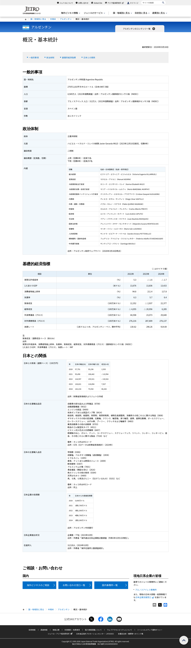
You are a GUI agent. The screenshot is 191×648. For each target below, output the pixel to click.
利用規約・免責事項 (72, 630)
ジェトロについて (66, 3)
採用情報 (32, 630)
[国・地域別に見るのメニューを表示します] (122, 13)
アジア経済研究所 (115, 3)
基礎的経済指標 (69, 57)
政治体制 (50, 57)
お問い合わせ (83, 3)
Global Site (98, 3)
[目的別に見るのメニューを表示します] (142, 13)
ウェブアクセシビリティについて (119, 630)
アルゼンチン (66, 19)
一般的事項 (34, 57)
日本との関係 (89, 57)
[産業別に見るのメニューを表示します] (159, 13)
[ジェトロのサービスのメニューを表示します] (94, 13)
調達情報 (44, 630)
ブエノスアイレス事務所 (146, 589)
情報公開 (56, 630)
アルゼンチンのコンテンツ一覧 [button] (139, 28)
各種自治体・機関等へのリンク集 (130, 633)
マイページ (134, 3)
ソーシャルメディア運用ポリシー (149, 630)
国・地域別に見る (38, 19)
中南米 (53, 19)
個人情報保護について (93, 630)
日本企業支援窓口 (144, 597)
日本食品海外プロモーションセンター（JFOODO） (95, 633)
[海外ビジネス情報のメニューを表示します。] (70, 13)
